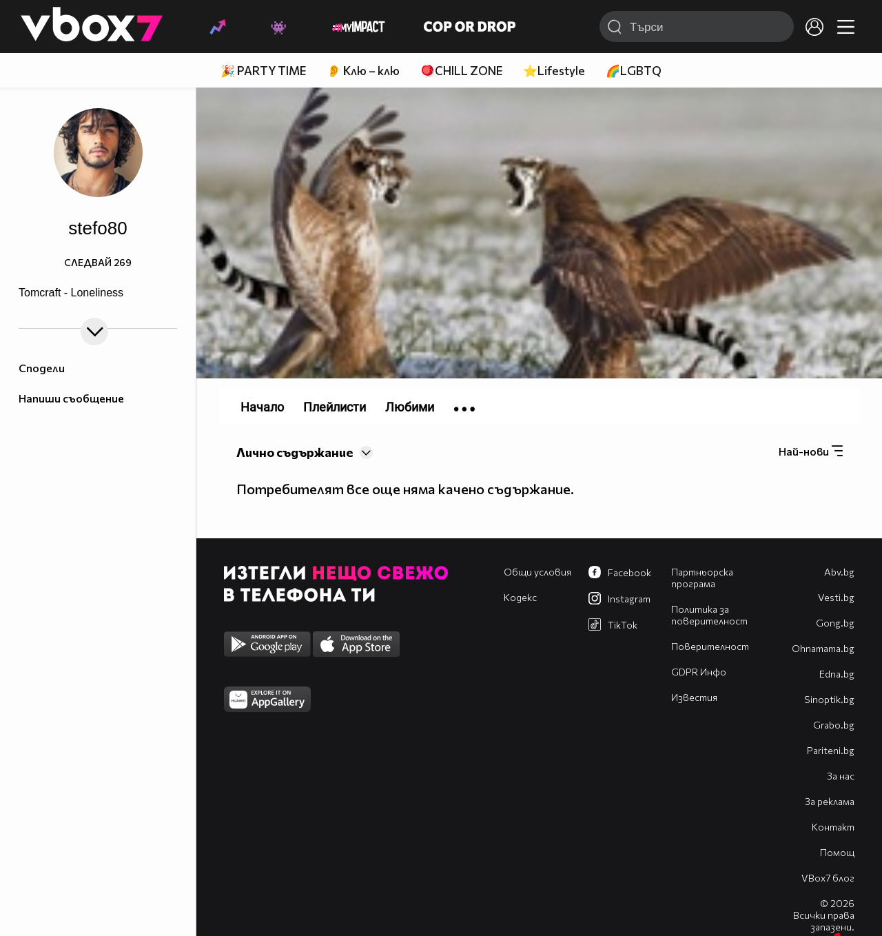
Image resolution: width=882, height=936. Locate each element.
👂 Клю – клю (363, 70)
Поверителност (710, 646)
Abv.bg (839, 572)
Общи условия (537, 572)
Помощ (837, 852)
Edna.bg (836, 674)
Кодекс (520, 597)
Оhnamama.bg (823, 648)
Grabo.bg (833, 725)
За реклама (829, 801)
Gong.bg (835, 623)
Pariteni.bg (830, 750)
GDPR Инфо (698, 672)
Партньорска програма (702, 577)
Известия (694, 697)
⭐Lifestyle (554, 70)
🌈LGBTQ (634, 70)
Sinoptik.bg (829, 699)
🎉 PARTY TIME (263, 70)
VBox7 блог (827, 878)
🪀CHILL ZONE (461, 70)
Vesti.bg (836, 597)
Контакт (833, 827)
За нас (840, 776)
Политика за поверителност (709, 615)
